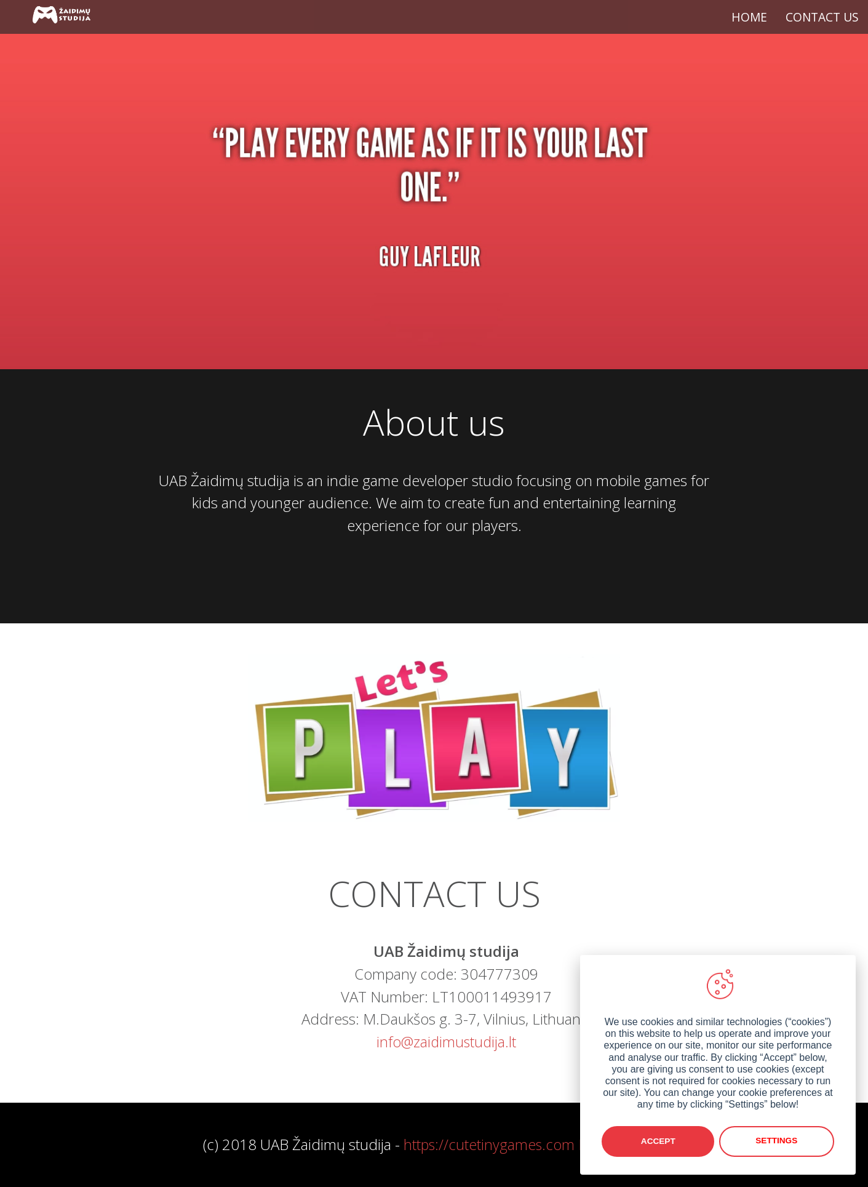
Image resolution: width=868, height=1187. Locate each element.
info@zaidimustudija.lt (446, 1041)
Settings (777, 1141)
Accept (658, 1141)
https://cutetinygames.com (489, 1144)
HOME (749, 17)
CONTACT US (822, 17)
